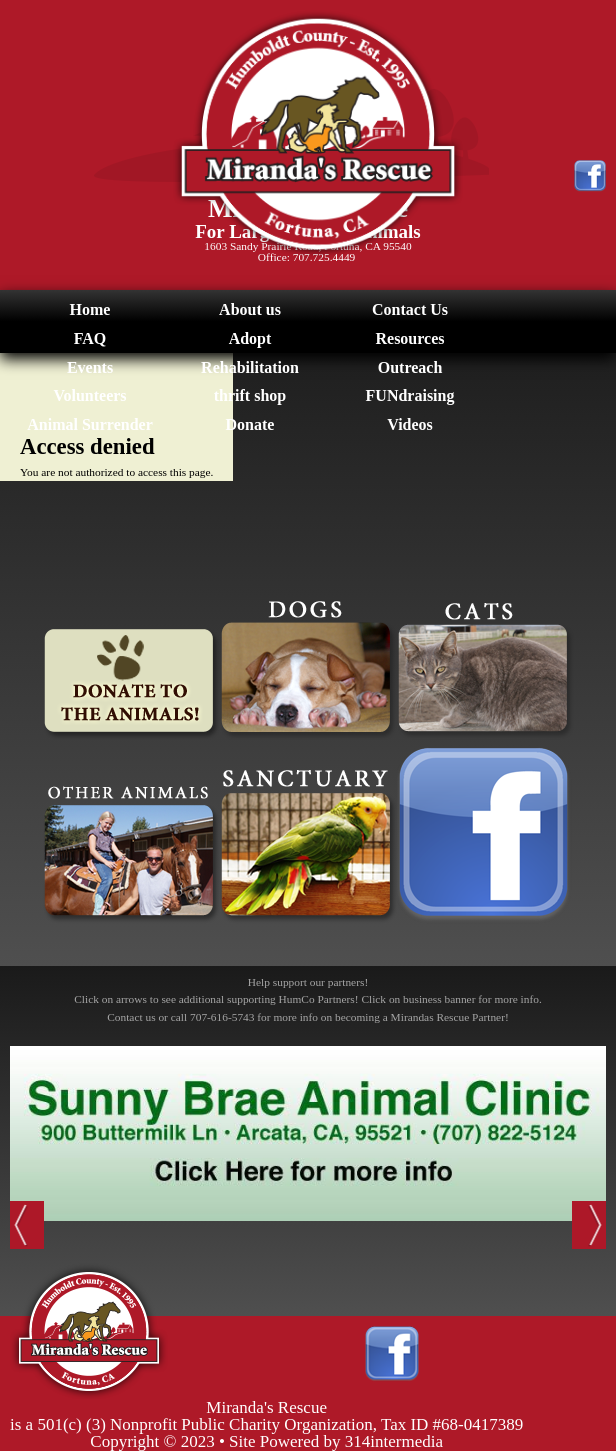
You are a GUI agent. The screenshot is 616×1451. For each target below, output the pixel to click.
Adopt (250, 338)
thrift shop (250, 395)
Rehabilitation (250, 367)
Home (90, 309)
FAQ (90, 338)
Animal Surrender (89, 424)
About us (250, 309)
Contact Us (410, 309)
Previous (27, 1225)
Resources (409, 338)
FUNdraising (410, 395)
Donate (250, 424)
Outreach (410, 367)
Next (589, 1225)
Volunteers (89, 395)
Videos (410, 424)
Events (90, 367)
